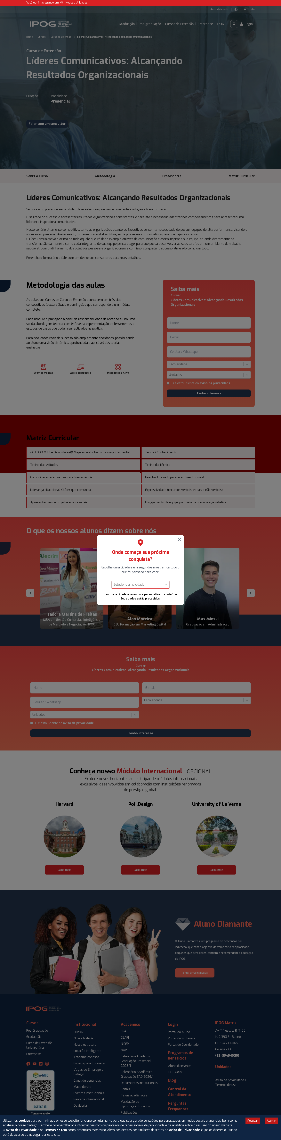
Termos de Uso (55, 1130)
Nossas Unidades (77, 2)
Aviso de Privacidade (21, 1130)
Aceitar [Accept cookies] (271, 1121)
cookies (24, 1121)
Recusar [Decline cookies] (252, 1121)
